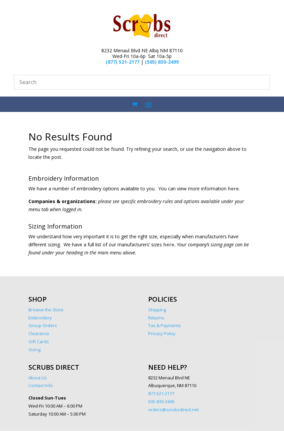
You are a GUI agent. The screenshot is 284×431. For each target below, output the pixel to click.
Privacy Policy (162, 333)
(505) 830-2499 (162, 62)
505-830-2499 (161, 401)
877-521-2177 (161, 393)
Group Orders (42, 325)
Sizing (34, 350)
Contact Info (40, 385)
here (233, 188)
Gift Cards (38, 341)
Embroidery (40, 318)
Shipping (157, 310)
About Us (37, 378)
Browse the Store (46, 310)
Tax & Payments (164, 325)
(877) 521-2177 (122, 62)
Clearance (38, 333)
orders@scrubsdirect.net (173, 410)
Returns (156, 318)
